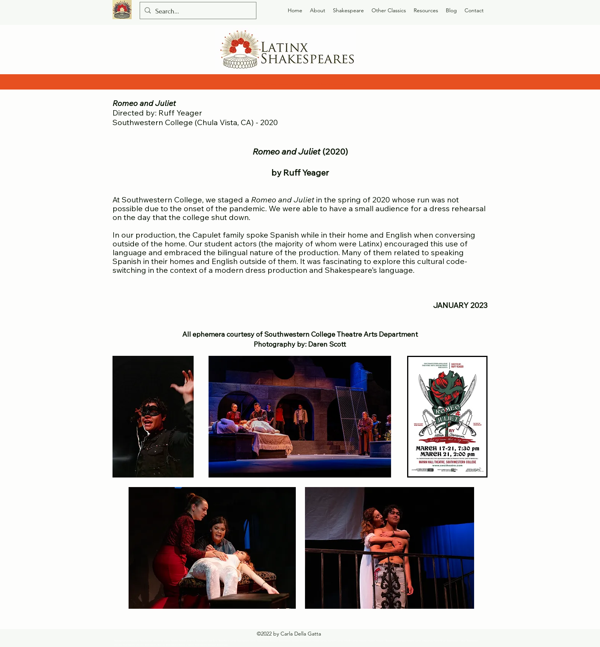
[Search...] (197, 11)
